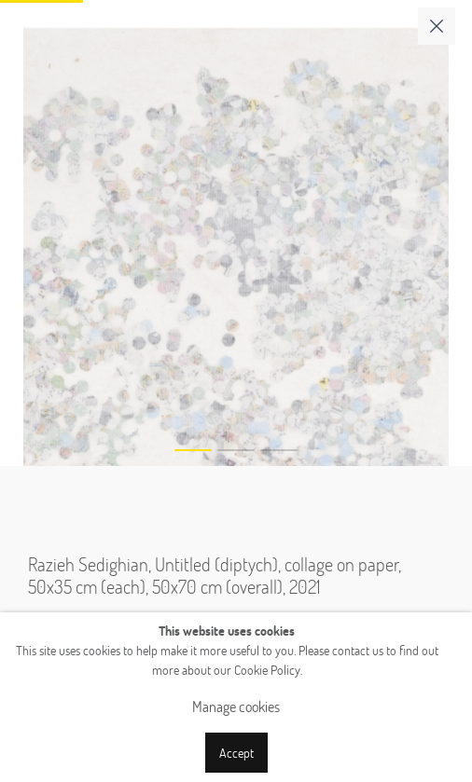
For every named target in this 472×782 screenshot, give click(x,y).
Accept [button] (236, 753)
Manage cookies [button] (236, 706)
